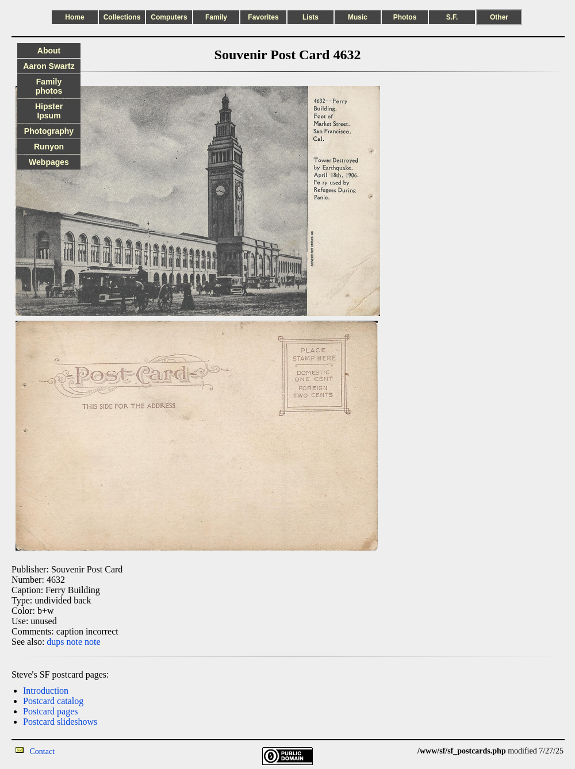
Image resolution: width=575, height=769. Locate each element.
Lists (310, 17)
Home (74, 17)
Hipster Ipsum (49, 111)
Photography (49, 131)
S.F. (452, 17)
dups (55, 642)
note (75, 642)
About (48, 50)
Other (499, 17)
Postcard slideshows (60, 721)
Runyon (49, 146)
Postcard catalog (53, 701)
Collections (122, 17)
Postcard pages (50, 711)
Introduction (45, 690)
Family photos (49, 86)
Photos (405, 17)
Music (357, 17)
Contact (42, 751)
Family (216, 17)
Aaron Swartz (48, 66)
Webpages (49, 162)
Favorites (263, 17)
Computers (169, 17)
